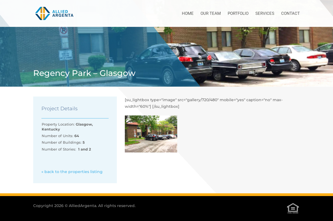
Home (188, 14)
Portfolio (238, 14)
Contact (290, 14)
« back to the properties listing (72, 171)
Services (264, 14)
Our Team (211, 14)
